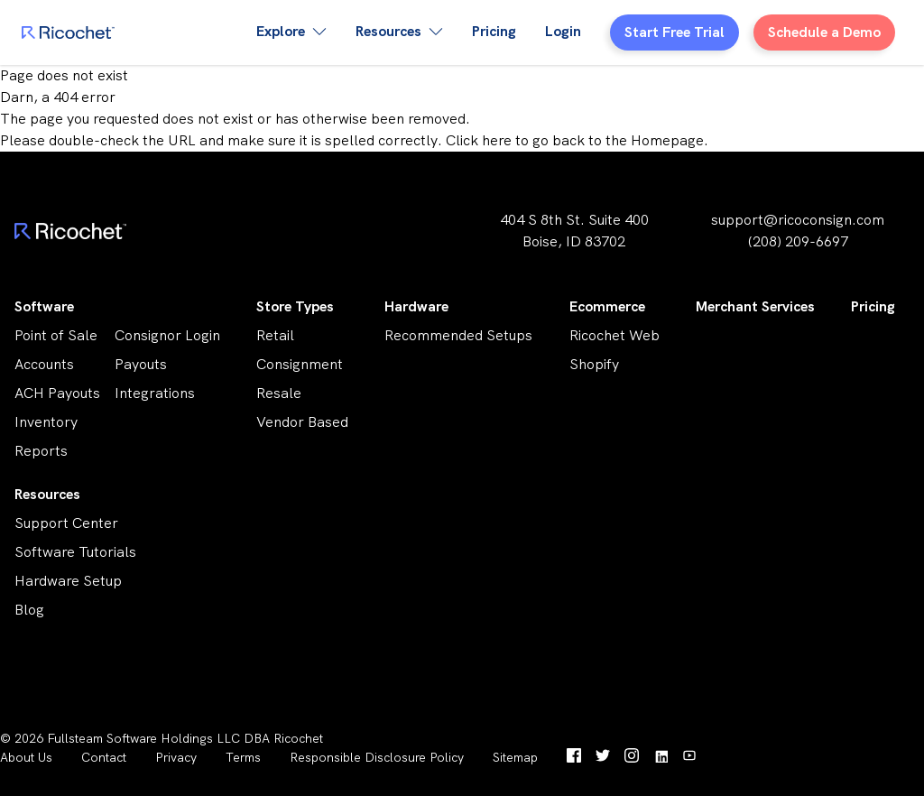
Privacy (176, 757)
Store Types (295, 306)
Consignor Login (167, 335)
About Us (26, 757)
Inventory (46, 421)
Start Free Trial (674, 32)
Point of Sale (55, 335)
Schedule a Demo (824, 32)
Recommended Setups (458, 335)
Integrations (155, 393)
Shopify (594, 364)
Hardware (416, 306)
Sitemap (515, 757)
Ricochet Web (614, 335)
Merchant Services (755, 306)
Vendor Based (302, 421)
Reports (41, 450)
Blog (29, 609)
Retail (275, 335)
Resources (47, 494)
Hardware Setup (68, 580)
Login (563, 31)
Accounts (44, 364)
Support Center (66, 523)
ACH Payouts (57, 393)
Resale (278, 393)
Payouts (141, 364)
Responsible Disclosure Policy (377, 757)
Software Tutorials (75, 551)
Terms (243, 757)
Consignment (299, 364)
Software (44, 306)
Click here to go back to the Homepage (575, 140)
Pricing (494, 31)
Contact (103, 757)
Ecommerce (607, 306)
